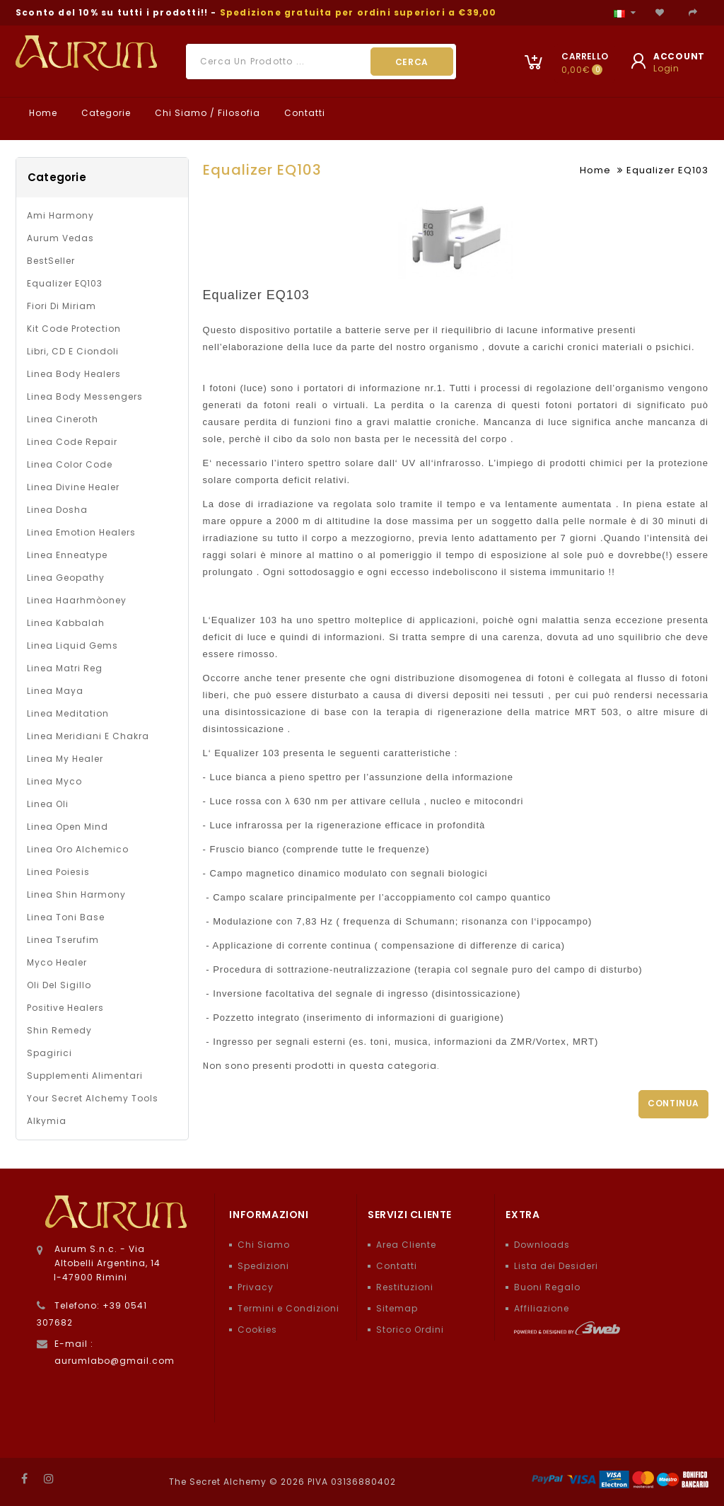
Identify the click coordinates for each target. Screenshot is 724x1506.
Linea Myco (54, 781)
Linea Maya (55, 691)
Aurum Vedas (60, 238)
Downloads (542, 1245)
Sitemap (397, 1308)
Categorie (104, 113)
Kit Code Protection (74, 329)
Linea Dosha (57, 510)
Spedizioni (263, 1266)
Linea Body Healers (74, 374)
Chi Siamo (264, 1245)
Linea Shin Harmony (76, 894)
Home (41, 113)
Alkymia (46, 1121)
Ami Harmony (60, 215)
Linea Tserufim (63, 940)
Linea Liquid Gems (72, 645)
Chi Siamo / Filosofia (206, 113)
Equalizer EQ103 (65, 283)
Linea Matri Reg (65, 668)
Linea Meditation (68, 713)
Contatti (303, 113)
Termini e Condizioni (288, 1308)
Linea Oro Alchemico (78, 849)
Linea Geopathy (66, 578)
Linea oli (48, 804)
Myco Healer (57, 962)
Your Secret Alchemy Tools (92, 1098)
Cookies (257, 1329)
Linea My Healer (65, 759)
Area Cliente (406, 1245)
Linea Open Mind (67, 827)
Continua (673, 1103)
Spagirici (49, 1053)
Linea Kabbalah (66, 623)
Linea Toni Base (66, 917)
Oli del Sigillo (59, 985)
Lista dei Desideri (556, 1266)
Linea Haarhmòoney (77, 600)
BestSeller (51, 261)
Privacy (256, 1287)
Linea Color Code (69, 464)
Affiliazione (541, 1308)
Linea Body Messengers (85, 396)
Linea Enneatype (67, 555)
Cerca (411, 62)
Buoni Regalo (547, 1287)
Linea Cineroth (62, 419)
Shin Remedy (59, 1030)
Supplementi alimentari (85, 1076)
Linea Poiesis (58, 872)
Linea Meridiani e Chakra (88, 736)
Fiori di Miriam (61, 306)
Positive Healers (65, 1008)
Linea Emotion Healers (81, 532)
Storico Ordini (410, 1329)
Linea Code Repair (72, 442)
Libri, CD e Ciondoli (73, 351)
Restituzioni (404, 1287)
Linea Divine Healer (73, 487)
